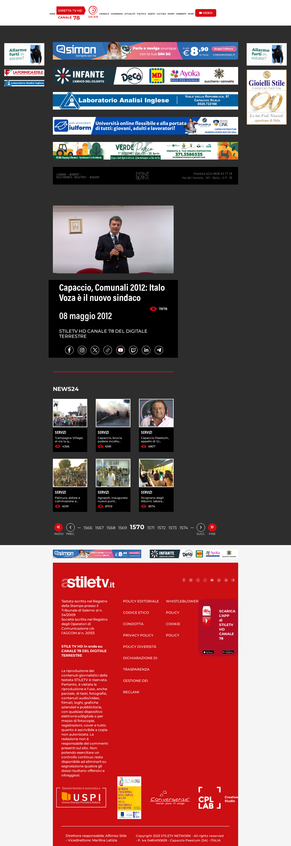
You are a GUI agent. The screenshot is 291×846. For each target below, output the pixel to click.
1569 (122, 527)
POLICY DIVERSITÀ (139, 646)
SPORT (191, 14)
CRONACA (104, 14)
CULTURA (161, 14)
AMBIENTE (181, 14)
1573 (173, 527)
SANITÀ (151, 14)
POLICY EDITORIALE (141, 601)
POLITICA (141, 14)
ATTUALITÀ (129, 14)
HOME (52, 14)
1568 (111, 527)
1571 (151, 527)
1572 (161, 527)
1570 (137, 527)
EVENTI (171, 14)
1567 (99, 527)
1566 (88, 527)
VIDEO (205, 13)
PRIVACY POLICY (138, 635)
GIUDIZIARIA (117, 14)
